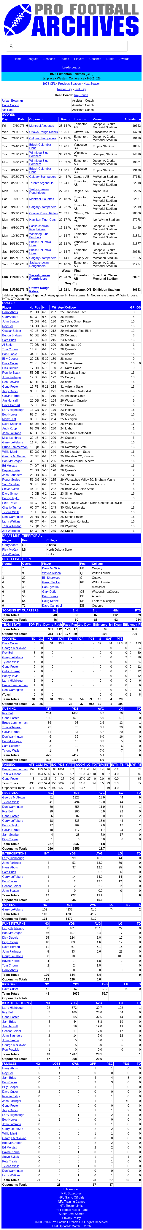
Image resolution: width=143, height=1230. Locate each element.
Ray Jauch (81, 95)
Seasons (49, 58)
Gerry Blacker (51, 582)
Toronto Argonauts (41, 183)
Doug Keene (50, 601)
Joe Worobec (11, 530)
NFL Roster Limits (71, 1205)
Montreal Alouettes (41, 125)
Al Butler (7, 344)
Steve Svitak (10, 489)
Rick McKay (10, 549)
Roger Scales (11, 479)
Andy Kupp (9, 428)
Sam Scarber (11, 484)
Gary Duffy (49, 591)
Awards (124, 58)
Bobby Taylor (10, 498)
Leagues (32, 58)
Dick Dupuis (10, 368)
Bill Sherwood (51, 577)
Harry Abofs (10, 312)
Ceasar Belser (11, 330)
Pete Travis (9, 502)
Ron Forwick (10, 382)
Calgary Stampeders (42, 138)
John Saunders (12, 475)
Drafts (110, 58)
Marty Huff (9, 419)
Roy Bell (7, 326)
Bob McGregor (12, 461)
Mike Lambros (11, 437)
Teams (64, 58)
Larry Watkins (11, 521)
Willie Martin (10, 451)
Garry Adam (10, 316)
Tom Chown (10, 349)
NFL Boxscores (71, 1193)
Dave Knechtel (12, 423)
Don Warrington (12, 516)
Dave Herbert (11, 405)
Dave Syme (10, 493)
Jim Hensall (10, 400)
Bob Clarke (9, 354)
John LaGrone (11, 433)
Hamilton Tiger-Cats (42, 219)
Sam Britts (9, 340)
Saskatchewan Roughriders (39, 191)
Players (79, 58)
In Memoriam (71, 1189)
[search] (66, 46)
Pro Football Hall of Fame (71, 1209)
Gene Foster (10, 386)
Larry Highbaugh (13, 409)
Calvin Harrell (11, 395)
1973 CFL (48, 83)
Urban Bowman (12, 100)
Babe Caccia (10, 105)
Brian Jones (50, 596)
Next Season (92, 83)
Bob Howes (10, 414)
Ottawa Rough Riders (43, 132)
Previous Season (69, 83)
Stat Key (80, 89)
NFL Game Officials (72, 1197)
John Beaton (10, 321)
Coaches (95, 58)
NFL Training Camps (71, 1201)
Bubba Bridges (12, 335)
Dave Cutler (10, 363)
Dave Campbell (52, 605)
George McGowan (14, 456)
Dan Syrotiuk (50, 587)
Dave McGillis (51, 568)
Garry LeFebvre (12, 442)
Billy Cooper (10, 358)
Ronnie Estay (11, 372)
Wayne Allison (51, 573)
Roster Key (64, 89)
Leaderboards (71, 67)
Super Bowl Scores (71, 1213)
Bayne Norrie (11, 470)
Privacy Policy (71, 1218)
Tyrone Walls (10, 512)
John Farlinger (11, 377)
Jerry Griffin (10, 391)
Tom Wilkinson (11, 526)
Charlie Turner (11, 507)
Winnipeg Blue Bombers (38, 154)
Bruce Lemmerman (15, 447)
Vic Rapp (8, 109)
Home (18, 58)
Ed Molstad (9, 465)
